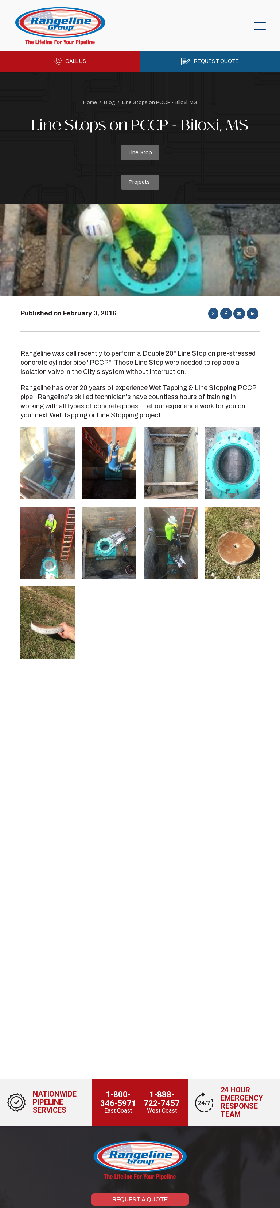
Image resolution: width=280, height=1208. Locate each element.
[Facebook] (226, 313)
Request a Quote (140, 1199)
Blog (109, 102)
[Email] (239, 313)
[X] (213, 313)
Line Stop (140, 152)
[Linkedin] (252, 313)
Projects (139, 182)
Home (90, 102)
